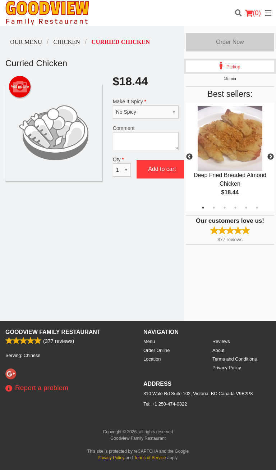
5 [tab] (246, 207)
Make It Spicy (146, 109)
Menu (149, 341)
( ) (253, 13)
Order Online (156, 350)
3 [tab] (224, 207)
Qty (122, 167)
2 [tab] (213, 207)
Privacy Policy (226, 367)
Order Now (230, 42)
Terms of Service (150, 457)
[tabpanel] (230, 156)
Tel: (165, 404)
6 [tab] (257, 207)
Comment (146, 137)
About (218, 350)
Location (152, 359)
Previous (189, 157)
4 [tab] (235, 207)
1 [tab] (203, 207)
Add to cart (162, 169)
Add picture (20, 87)
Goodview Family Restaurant (53, 332)
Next (270, 157)
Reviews (221, 341)
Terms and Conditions (234, 359)
